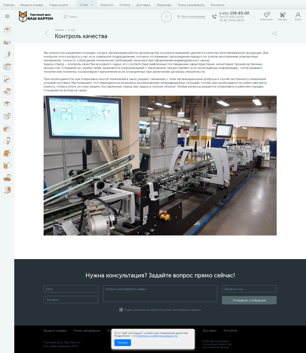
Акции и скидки (31, 5)
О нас (87, 5)
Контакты (217, 5)
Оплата (125, 5)
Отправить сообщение (249, 300)
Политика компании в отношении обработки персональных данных (216, 344)
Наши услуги (61, 5)
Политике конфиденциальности (157, 336)
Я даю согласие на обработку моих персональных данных (163, 310)
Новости (106, 5)
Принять (122, 342)
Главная (8, 5)
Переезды (164, 5)
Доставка (143, 5)
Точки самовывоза (191, 5)
